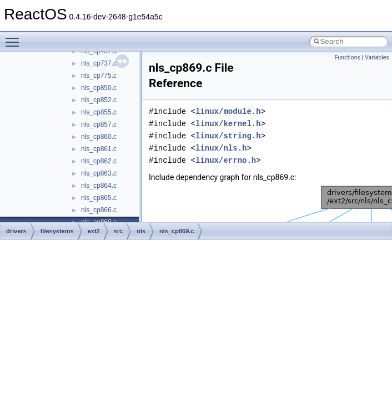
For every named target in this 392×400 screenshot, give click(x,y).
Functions (347, 57)
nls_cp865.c (99, 198)
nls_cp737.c (99, 63)
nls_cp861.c (99, 149)
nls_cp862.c (99, 161)
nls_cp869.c (176, 231)
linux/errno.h (225, 160)
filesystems (57, 231)
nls (141, 231)
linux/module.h (228, 111)
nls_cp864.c (99, 185)
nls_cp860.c (99, 137)
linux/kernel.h (228, 123)
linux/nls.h (221, 148)
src (118, 231)
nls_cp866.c (99, 210)
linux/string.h (228, 136)
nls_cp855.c (99, 112)
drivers (16, 231)
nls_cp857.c (99, 124)
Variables (377, 57)
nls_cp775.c (99, 75)
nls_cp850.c (99, 88)
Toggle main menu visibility (15, 37)
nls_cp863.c (99, 173)
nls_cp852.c (99, 100)
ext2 (94, 231)
